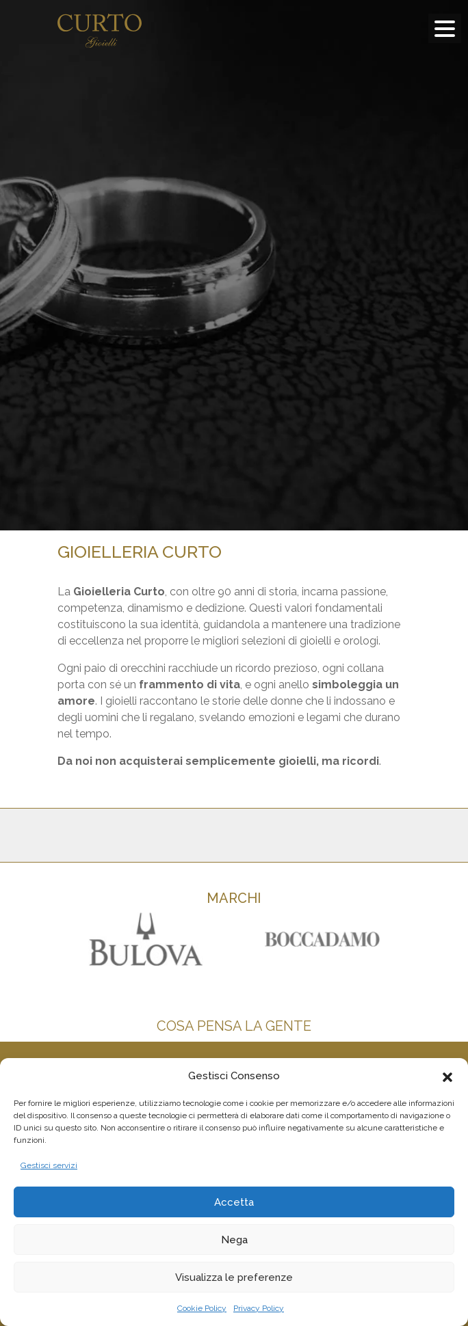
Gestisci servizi (49, 1165)
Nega (234, 1240)
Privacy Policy (258, 1308)
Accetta (234, 1202)
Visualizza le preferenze (234, 1277)
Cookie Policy (201, 1308)
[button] (447, 1076)
